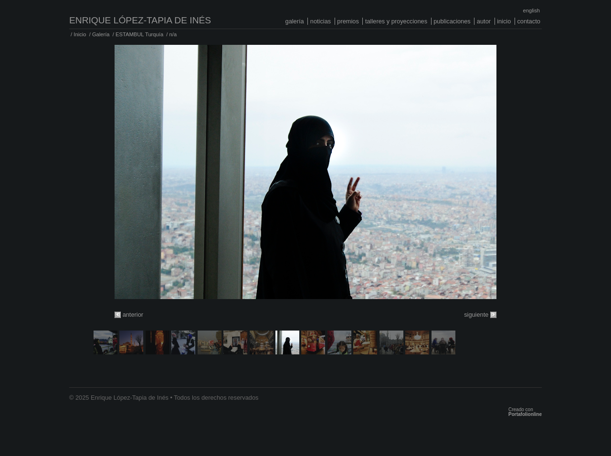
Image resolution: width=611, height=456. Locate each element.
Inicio (504, 21)
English (531, 10)
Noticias (320, 21)
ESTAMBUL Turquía (139, 34)
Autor (484, 21)
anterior (133, 314)
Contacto (528, 21)
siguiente (476, 314)
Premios (348, 21)
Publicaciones (452, 21)
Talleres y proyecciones (396, 21)
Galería (294, 21)
